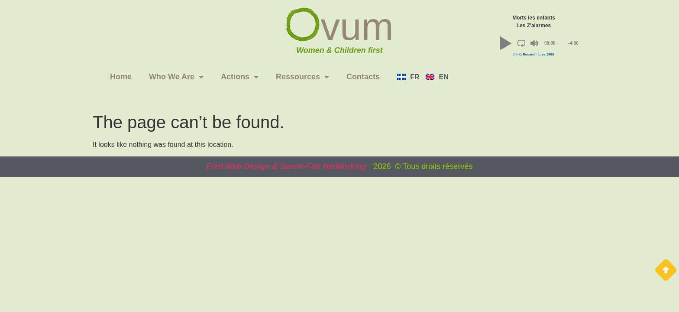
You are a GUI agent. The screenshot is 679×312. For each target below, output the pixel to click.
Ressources (302, 76)
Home (121, 76)
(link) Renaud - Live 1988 (534, 54)
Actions (240, 76)
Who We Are (176, 76)
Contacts (363, 76)
